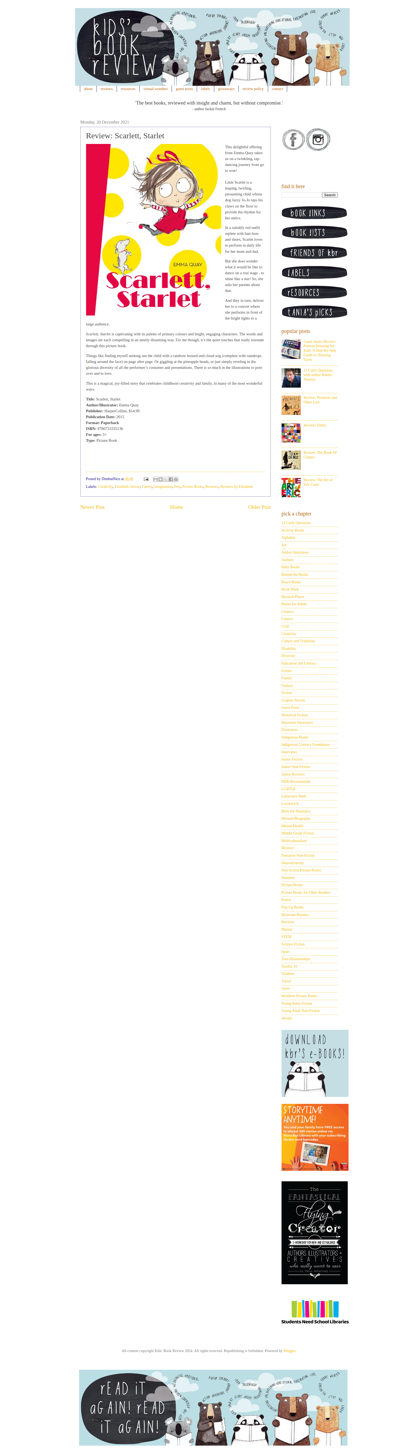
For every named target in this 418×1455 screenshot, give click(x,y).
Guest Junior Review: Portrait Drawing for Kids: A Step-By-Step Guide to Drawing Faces (320, 351)
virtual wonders (155, 89)
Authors (288, 560)
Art (284, 545)
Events (287, 671)
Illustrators (290, 730)
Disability (289, 649)
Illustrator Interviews (297, 723)
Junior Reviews (293, 774)
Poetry (286, 900)
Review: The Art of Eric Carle (318, 482)
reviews (107, 89)
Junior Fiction (292, 759)
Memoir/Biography (296, 818)
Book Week (290, 589)
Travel (286, 981)
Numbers (288, 878)
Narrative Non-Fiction (298, 855)
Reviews (211, 487)
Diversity (288, 656)
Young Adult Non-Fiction (301, 1011)
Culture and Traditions (298, 641)
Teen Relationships (296, 959)
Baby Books (291, 567)
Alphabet (288, 538)
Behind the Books (295, 575)
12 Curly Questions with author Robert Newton (318, 374)
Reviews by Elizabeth (236, 487)
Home (176, 507)
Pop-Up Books (293, 907)
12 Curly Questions (296, 523)
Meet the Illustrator (296, 811)
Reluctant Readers (295, 915)
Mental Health (292, 826)
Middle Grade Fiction (298, 833)
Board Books (291, 582)
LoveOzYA (290, 804)
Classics (288, 612)
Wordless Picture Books (299, 996)
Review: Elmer (315, 425)
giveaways (226, 89)
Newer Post (92, 507)
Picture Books (193, 487)
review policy (253, 89)
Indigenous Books (295, 737)
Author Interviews (295, 552)
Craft (285, 626)
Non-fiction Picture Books (301, 870)
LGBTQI (288, 789)
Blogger (289, 1351)
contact (277, 89)
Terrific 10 (289, 966)
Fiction (287, 693)
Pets (177, 487)
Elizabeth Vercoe (127, 487)
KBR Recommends (296, 782)
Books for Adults (294, 604)
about (88, 89)
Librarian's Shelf (294, 796)
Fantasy (287, 686)
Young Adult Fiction (297, 1003)
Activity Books (293, 530)
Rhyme (287, 929)
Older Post (259, 507)
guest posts (184, 89)
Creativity (105, 487)
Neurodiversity (293, 863)
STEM (286, 937)
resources (128, 89)
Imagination (163, 487)
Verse (286, 988)
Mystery (288, 848)
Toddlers (288, 974)
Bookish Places (293, 597)
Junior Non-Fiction (296, 767)
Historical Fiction (295, 715)
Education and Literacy (299, 663)
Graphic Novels (293, 700)
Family (147, 487)
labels (205, 89)
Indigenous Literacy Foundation (306, 745)
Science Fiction (293, 944)
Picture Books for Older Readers (306, 892)
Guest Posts (290, 708)
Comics (287, 619)
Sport (286, 952)
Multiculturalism (294, 841)
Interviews (289, 752)
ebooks (287, 1018)
